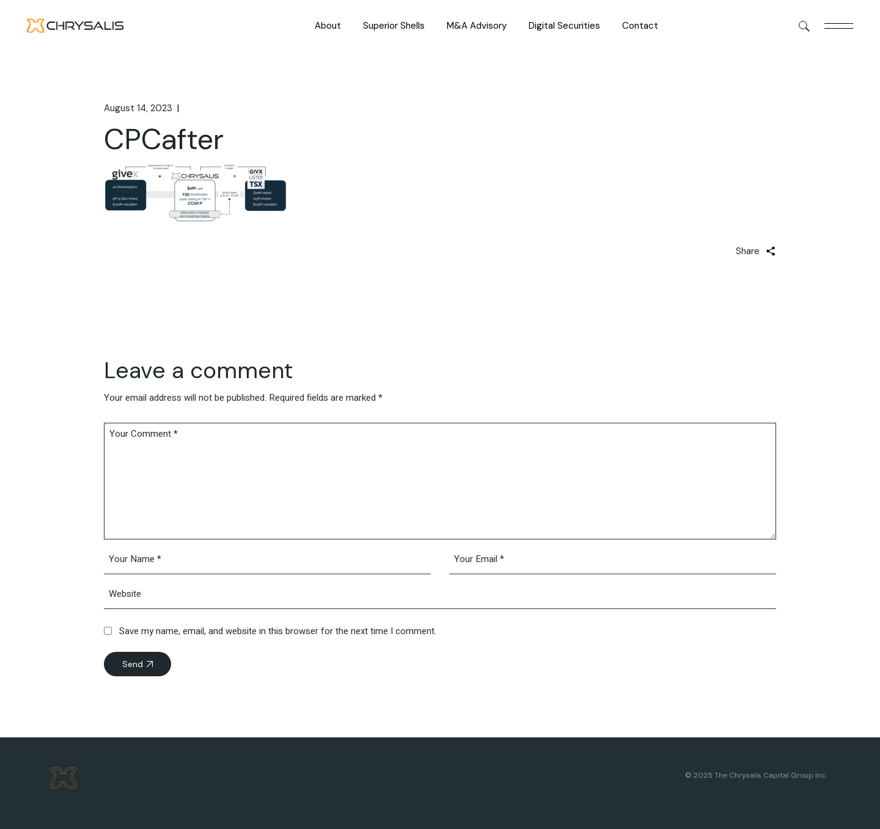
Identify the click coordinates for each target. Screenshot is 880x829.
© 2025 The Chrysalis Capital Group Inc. (756, 775)
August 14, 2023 (138, 108)
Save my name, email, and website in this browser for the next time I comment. (277, 631)
